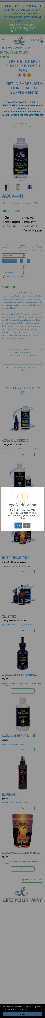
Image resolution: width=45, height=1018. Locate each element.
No (27, 525)
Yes (18, 525)
